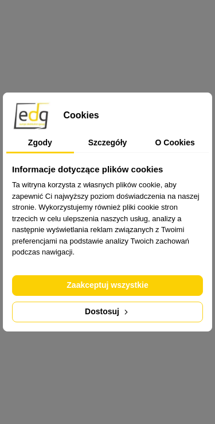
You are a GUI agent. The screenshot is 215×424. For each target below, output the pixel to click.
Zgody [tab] (40, 142)
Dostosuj (107, 311)
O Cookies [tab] (175, 142)
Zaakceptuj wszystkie (107, 285)
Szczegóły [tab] (107, 142)
